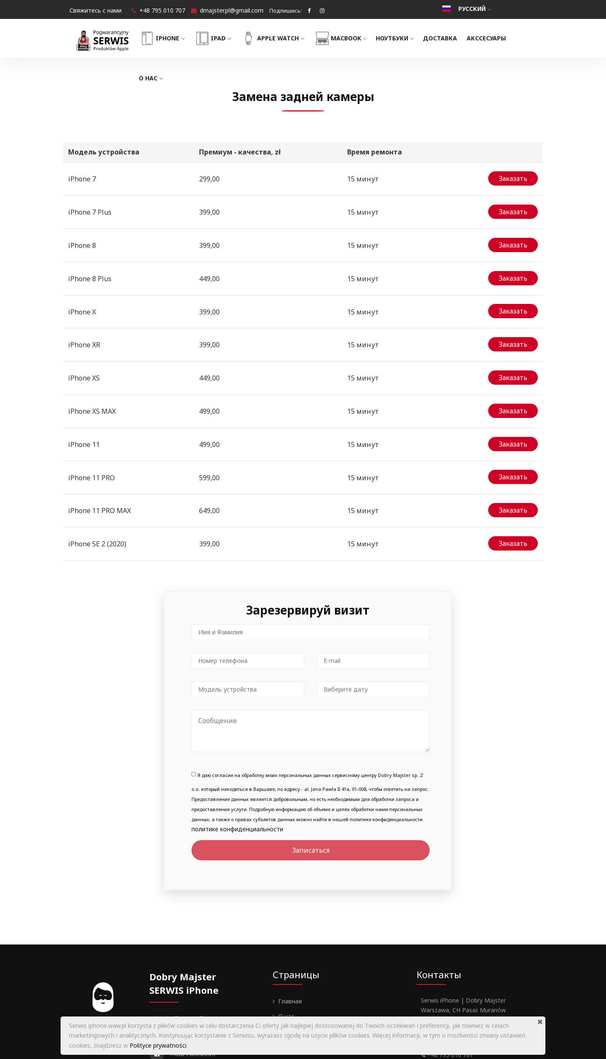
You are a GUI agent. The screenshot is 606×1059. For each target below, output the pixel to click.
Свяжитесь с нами (95, 10)
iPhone (171, 38)
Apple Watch (282, 38)
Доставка (450, 38)
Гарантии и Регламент (310, 972)
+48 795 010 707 (162, 10)
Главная (290, 926)
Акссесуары (496, 38)
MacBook (350, 38)
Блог (285, 957)
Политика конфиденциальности (324, 987)
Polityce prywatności (158, 1045)
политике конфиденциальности (237, 754)
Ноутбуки (404, 38)
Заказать (513, 176)
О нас (161, 78)
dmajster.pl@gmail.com (231, 10)
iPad (223, 38)
